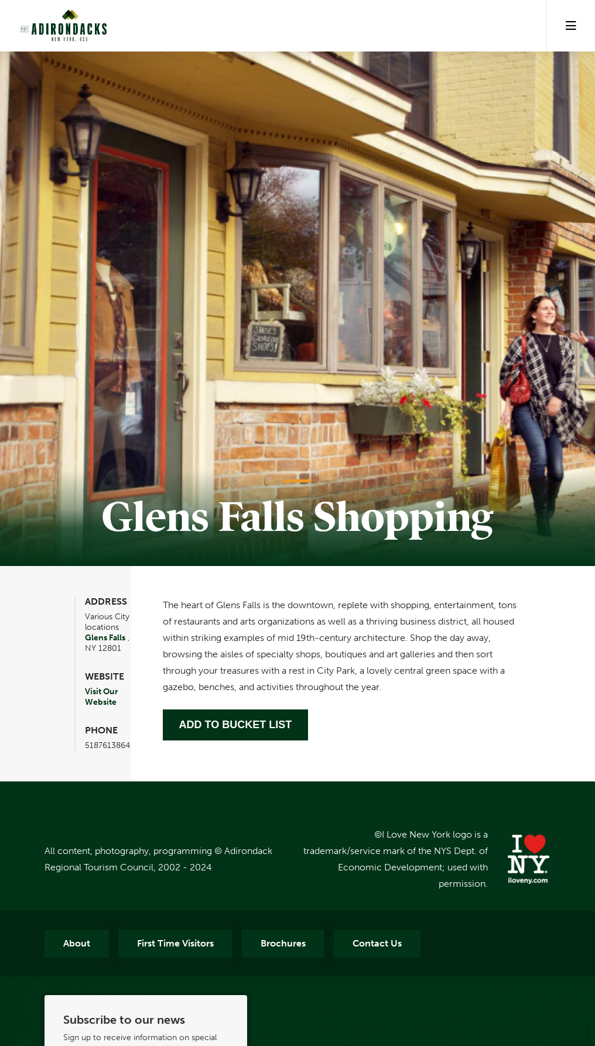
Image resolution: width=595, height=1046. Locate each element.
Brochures (283, 943)
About (76, 943)
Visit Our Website (101, 696)
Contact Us (377, 943)
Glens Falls (105, 637)
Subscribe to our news (124, 1020)
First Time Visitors (175, 943)
